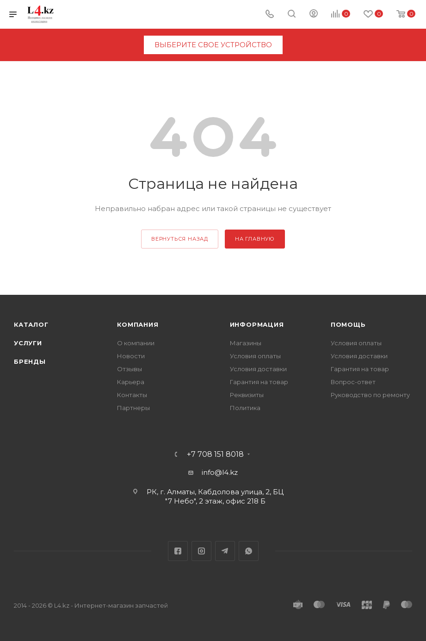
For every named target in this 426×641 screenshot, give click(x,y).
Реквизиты (247, 394)
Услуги (28, 343)
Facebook (178, 551)
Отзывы (129, 369)
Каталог (31, 324)
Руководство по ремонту (370, 394)
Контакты (132, 394)
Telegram (225, 551)
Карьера (130, 382)
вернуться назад (179, 239)
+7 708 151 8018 (215, 454)
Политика (245, 407)
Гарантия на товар (259, 382)
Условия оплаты (255, 356)
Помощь (348, 324)
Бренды (30, 361)
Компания (137, 324)
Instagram (201, 551)
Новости (131, 356)
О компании (135, 343)
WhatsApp (249, 551)
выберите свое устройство (213, 44)
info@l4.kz (220, 472)
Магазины (245, 343)
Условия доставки (258, 369)
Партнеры (133, 407)
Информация (257, 324)
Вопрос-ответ (353, 382)
